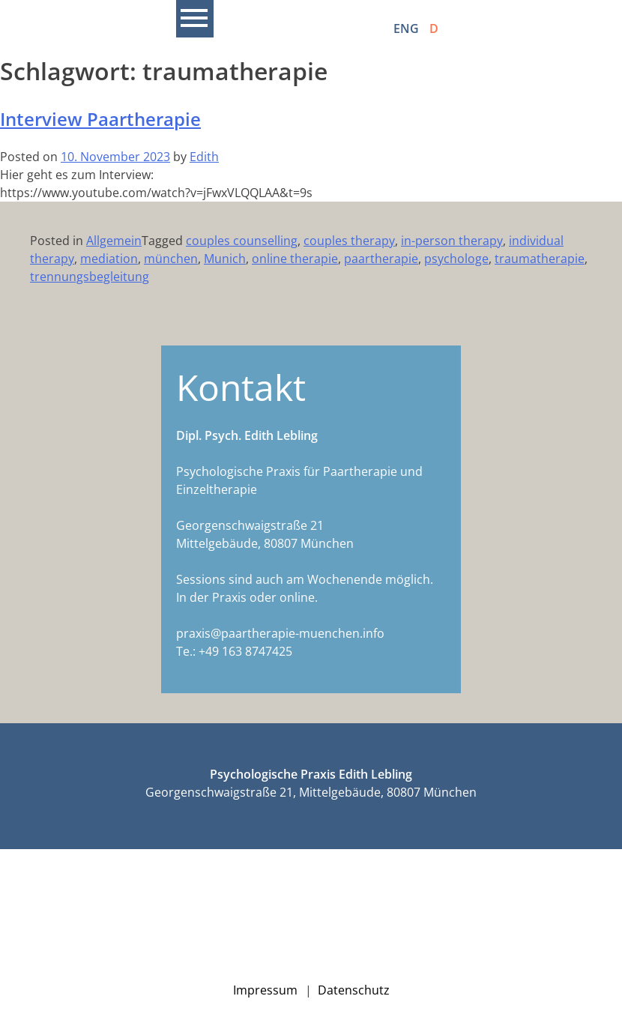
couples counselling (242, 240)
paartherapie (381, 258)
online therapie (295, 258)
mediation (109, 258)
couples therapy (349, 240)
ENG (406, 28)
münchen (171, 258)
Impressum (265, 990)
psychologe (456, 258)
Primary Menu (195, 18)
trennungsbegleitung (89, 276)
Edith (204, 156)
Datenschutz (354, 990)
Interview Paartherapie (100, 118)
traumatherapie (540, 258)
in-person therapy (452, 240)
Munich (225, 258)
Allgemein (114, 240)
